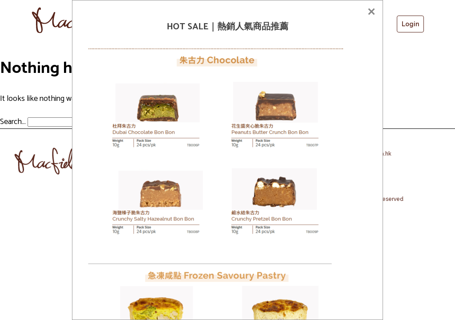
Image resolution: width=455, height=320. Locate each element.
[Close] (371, 11)
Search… (13, 121)
